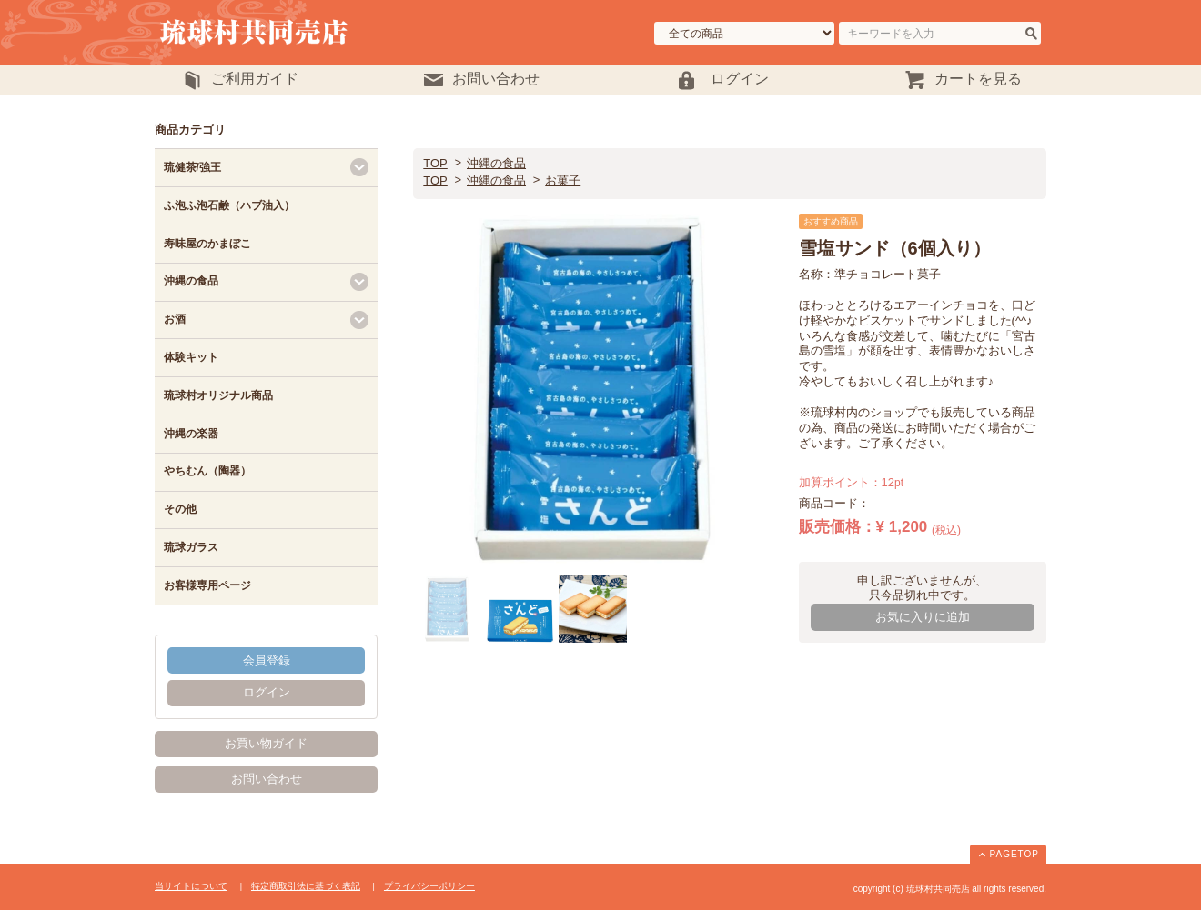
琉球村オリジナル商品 (218, 395)
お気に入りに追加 (922, 617)
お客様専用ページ (207, 585)
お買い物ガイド (266, 743)
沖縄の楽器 (191, 433)
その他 (180, 509)
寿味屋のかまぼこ (207, 243)
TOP (435, 163)
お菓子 (562, 180)
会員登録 (266, 660)
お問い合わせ (266, 778)
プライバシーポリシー (429, 886)
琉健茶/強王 (192, 167)
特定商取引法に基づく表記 (305, 886)
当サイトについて (191, 886)
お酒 (175, 319)
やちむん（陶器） (207, 471)
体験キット (191, 357)
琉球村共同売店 (298, 32)
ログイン (266, 692)
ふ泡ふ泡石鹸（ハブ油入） (229, 205)
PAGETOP (1014, 854)
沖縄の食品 (496, 163)
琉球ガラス (191, 547)
